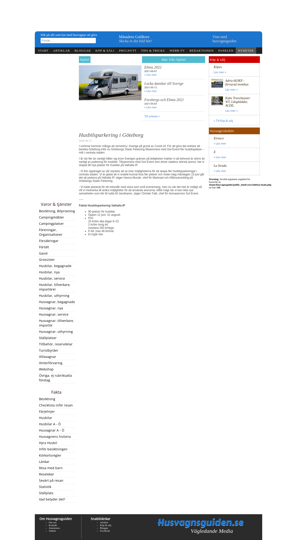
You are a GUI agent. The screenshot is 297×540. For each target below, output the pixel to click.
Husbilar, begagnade (55, 266)
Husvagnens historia (55, 436)
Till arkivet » (152, 116)
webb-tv (177, 50)
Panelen (225, 50)
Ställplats (46, 493)
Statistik (45, 486)
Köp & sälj (104, 50)
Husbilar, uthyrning (54, 295)
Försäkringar (48, 241)
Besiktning (47, 399)
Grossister (47, 259)
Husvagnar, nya (51, 308)
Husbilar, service (52, 278)
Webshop (46, 369)
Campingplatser (51, 223)
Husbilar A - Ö (50, 424)
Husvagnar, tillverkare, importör (56, 322)
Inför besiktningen (53, 449)
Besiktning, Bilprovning (57, 211)
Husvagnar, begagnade (57, 302)
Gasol (43, 253)
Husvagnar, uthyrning (56, 331)
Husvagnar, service (53, 314)
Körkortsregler (50, 455)
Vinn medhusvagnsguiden (224, 39)
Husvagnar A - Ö (51, 430)
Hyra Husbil (48, 443)
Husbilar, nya (49, 272)
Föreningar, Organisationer (50, 232)
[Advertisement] (56, 128)
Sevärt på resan (51, 480)
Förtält (44, 247)
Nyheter (246, 50)
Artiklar (61, 50)
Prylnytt (127, 50)
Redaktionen (202, 50)
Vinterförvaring (50, 363)
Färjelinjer (47, 411)
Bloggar (82, 50)
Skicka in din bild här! (135, 41)
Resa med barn (51, 468)
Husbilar (45, 418)
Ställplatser (48, 338)
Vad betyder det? (52, 499)
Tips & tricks (153, 50)
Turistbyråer (48, 350)
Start (43, 50)
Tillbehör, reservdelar (56, 344)
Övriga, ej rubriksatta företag (55, 377)
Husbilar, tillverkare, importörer (55, 286)
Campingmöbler (51, 217)
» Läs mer (150, 75)
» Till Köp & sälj (223, 121)
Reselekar (46, 474)
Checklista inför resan (56, 405)
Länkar (44, 461)
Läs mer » (220, 72)
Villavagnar (47, 356)
